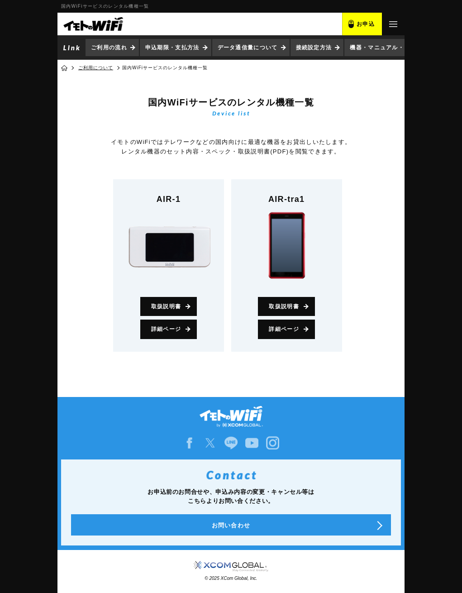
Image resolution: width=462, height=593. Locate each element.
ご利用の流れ (109, 47)
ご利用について (95, 67)
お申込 (366, 24)
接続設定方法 (314, 47)
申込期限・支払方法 (172, 47)
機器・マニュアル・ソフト (386, 47)
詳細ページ (166, 329)
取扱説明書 (166, 306)
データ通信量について (248, 47)
